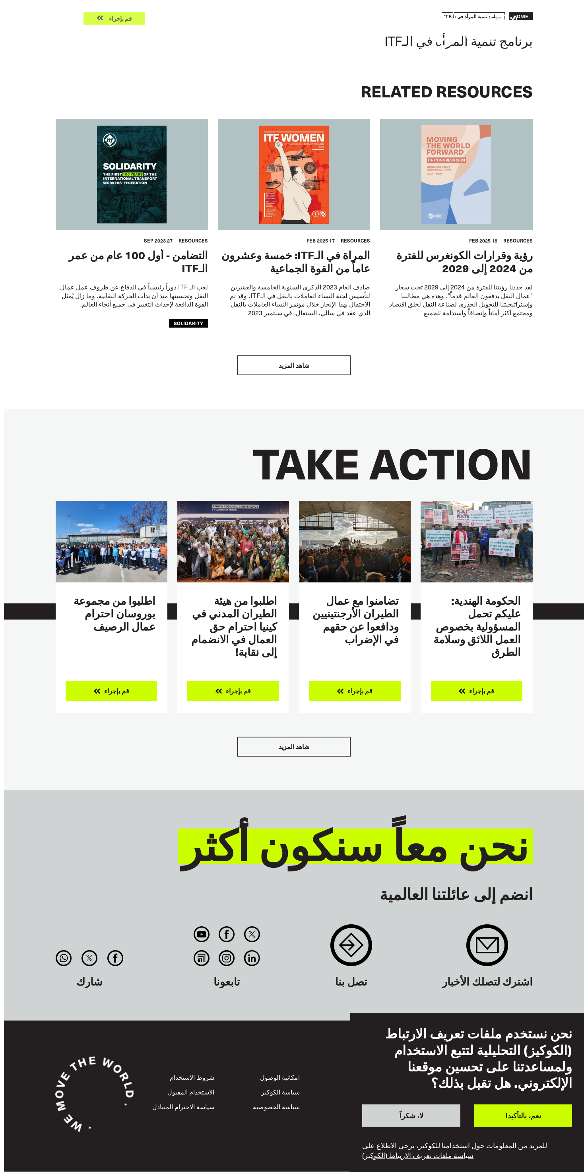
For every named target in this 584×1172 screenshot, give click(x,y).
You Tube (201, 934)
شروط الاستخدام (192, 1077)
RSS (201, 958)
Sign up (487, 949)
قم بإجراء (120, 18)
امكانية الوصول (280, 1077)
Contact (351, 949)
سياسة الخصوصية (276, 1106)
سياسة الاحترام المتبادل (183, 1106)
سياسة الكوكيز (280, 1091)
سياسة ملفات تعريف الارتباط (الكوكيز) (417, 1155)
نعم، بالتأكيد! (523, 1115)
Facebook (226, 934)
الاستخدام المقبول (190, 1091)
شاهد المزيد (294, 365)
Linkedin (251, 958)
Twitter (251, 934)
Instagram (226, 958)
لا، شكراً (411, 1115)
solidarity (188, 323)
